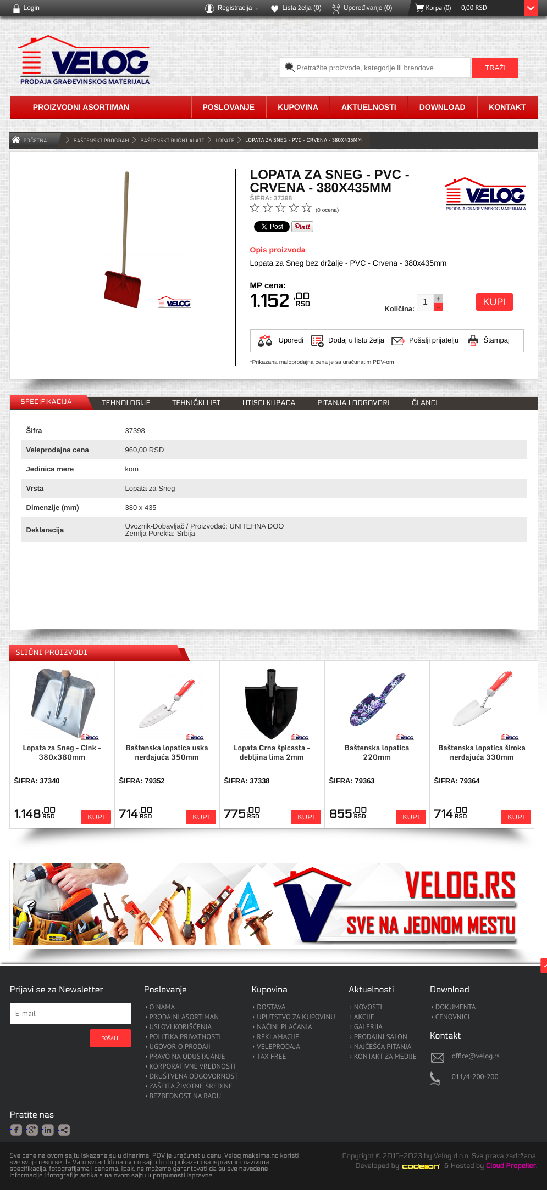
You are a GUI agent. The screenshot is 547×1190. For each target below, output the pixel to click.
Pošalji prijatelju (433, 340)
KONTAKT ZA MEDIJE (385, 1057)
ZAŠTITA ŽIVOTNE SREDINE (191, 1086)
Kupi (494, 301)
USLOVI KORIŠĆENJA (181, 1027)
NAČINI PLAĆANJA (284, 1027)
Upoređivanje (368, 8)
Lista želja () (301, 8)
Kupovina (298, 107)
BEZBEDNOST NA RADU (186, 1096)
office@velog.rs (476, 1055)
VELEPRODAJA (278, 1047)
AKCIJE (364, 1017)
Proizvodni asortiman (81, 107)
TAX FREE (271, 1057)
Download (442, 107)
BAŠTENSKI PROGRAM (102, 140)
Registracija (235, 8)
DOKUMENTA (455, 1007)
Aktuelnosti (368, 107)
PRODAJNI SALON (380, 1037)
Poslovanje (229, 107)
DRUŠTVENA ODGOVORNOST (194, 1077)
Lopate (225, 140)
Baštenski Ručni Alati (172, 140)
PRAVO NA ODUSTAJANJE (187, 1057)
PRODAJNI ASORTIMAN (184, 1017)
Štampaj (496, 340)
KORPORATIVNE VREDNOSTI (193, 1067)
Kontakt (507, 107)
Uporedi (291, 340)
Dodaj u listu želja (356, 340)
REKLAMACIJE (278, 1037)
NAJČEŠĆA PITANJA (383, 1047)
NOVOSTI (368, 1007)
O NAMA (162, 1007)
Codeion (429, 1166)
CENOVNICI (452, 1017)
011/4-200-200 (475, 1076)
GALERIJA (368, 1027)
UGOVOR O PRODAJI (180, 1047)
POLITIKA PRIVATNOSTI (186, 1037)
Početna (35, 140)
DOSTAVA (271, 1007)
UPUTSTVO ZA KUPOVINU (296, 1017)
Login (32, 8)
